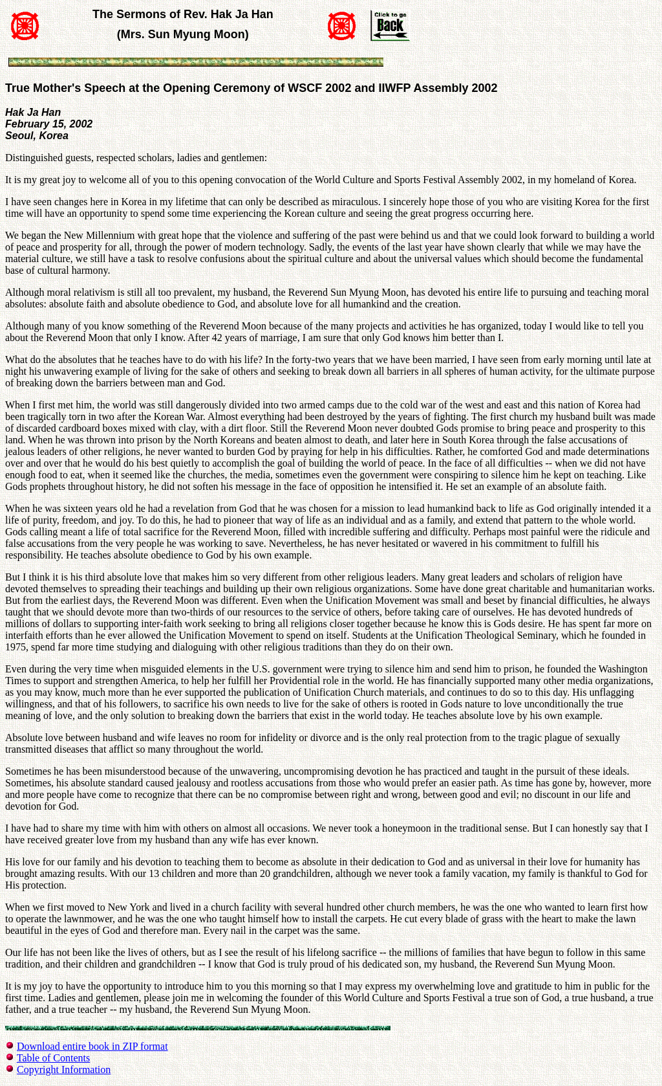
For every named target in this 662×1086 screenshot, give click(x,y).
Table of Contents (54, 1057)
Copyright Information (64, 1069)
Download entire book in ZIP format (92, 1046)
